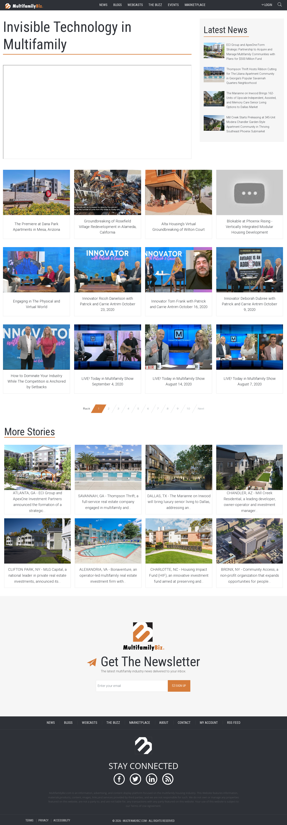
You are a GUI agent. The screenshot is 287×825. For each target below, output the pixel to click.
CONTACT (184, 723)
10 (188, 408)
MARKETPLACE (139, 723)
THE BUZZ (113, 723)
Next (201, 408)
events (173, 5)
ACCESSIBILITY (61, 820)
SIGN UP (179, 686)
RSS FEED (233, 723)
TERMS (29, 820)
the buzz (155, 5)
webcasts (135, 5)
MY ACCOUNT (209, 723)
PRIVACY (43, 820)
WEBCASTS (89, 723)
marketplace (195, 5)
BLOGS (68, 723)
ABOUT (163, 723)
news (103, 5)
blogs (117, 5)
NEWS (51, 723)
